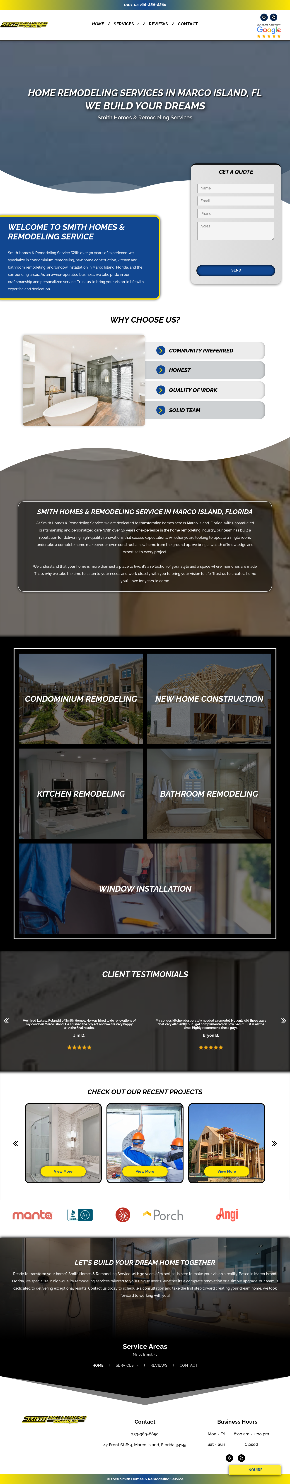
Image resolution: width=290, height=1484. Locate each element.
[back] (6, 1020)
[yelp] (273, 18)
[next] (284, 1020)
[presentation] (232, 251)
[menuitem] (99, 24)
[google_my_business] (264, 18)
